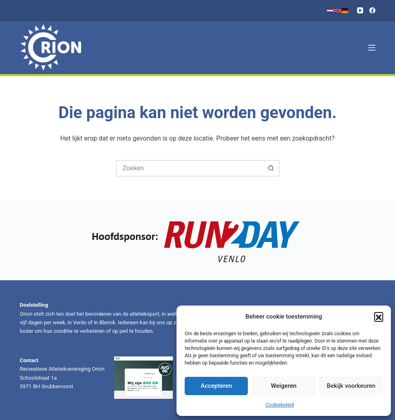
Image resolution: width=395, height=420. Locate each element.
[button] (379, 316)
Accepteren (216, 385)
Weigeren (284, 385)
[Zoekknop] (271, 168)
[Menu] (371, 47)
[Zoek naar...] (189, 168)
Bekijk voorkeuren (351, 385)
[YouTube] (360, 10)
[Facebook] (372, 10)
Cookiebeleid (280, 405)
